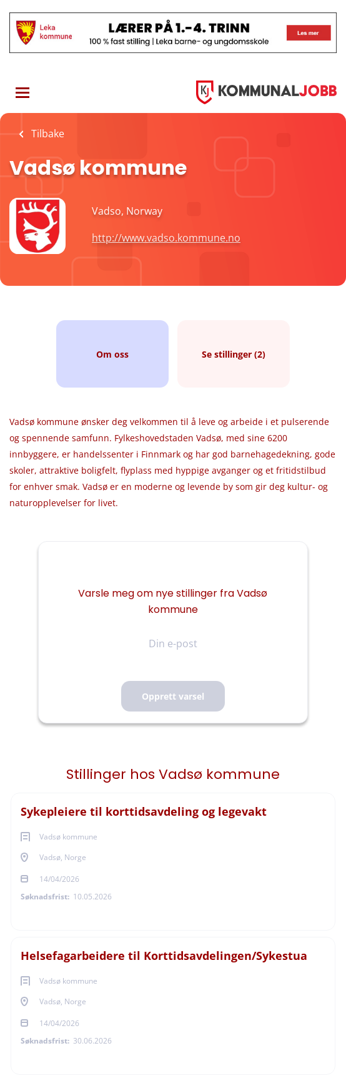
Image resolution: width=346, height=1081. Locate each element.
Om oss (112, 354)
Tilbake (46, 133)
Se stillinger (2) (233, 354)
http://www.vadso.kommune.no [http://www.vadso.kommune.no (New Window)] (166, 238)
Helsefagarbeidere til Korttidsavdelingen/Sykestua (164, 955)
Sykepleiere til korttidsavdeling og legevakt (144, 811)
